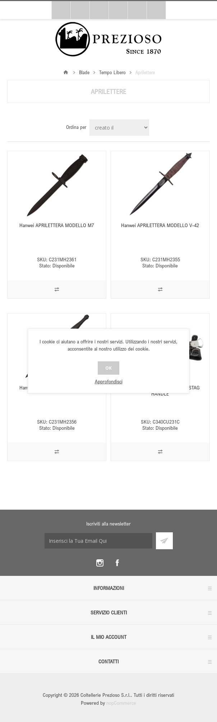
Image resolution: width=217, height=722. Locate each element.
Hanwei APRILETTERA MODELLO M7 (56, 225)
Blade (84, 72)
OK (108, 368)
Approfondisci (109, 381)
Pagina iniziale (65, 72)
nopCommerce (121, 703)
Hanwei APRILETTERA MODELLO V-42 (160, 225)
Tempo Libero (112, 72)
